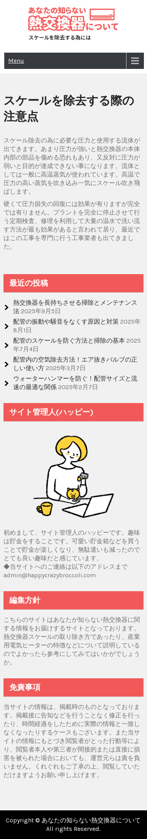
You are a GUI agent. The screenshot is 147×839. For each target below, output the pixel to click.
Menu (16, 60)
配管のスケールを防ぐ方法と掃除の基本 (69, 340)
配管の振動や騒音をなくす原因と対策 (66, 321)
